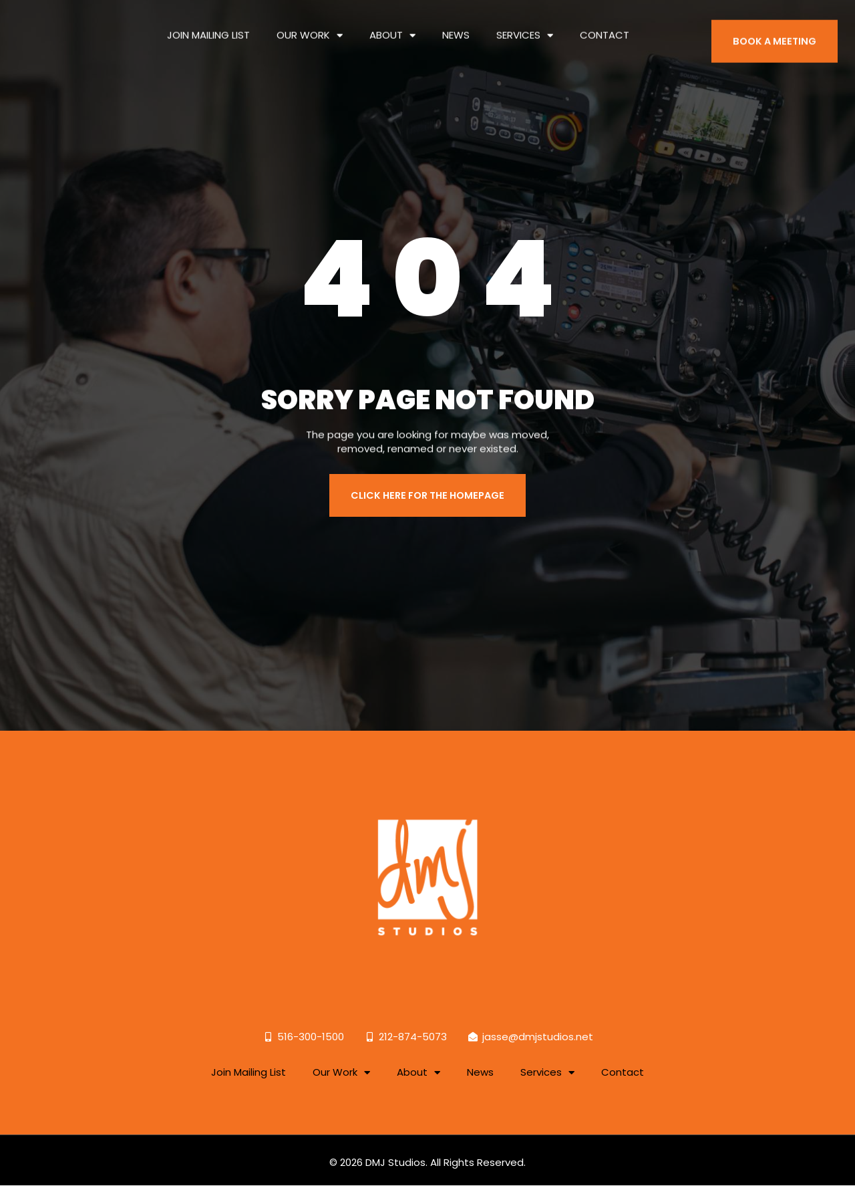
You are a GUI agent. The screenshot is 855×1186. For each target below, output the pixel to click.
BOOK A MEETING (776, 41)
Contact (604, 27)
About (392, 27)
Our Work (310, 27)
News (456, 27)
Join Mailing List (208, 27)
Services (524, 27)
